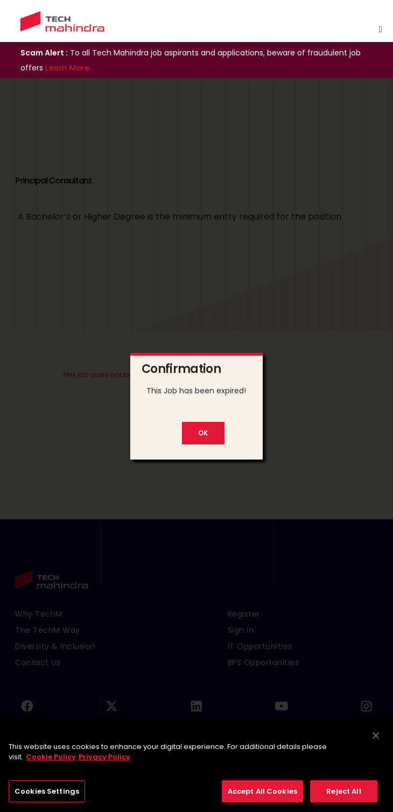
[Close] (376, 739)
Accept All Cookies (262, 794)
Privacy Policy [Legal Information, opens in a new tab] (104, 760)
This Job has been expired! (196, 390)
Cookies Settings (47, 794)
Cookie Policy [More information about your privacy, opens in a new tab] (51, 760)
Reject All (343, 794)
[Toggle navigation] (380, 30)
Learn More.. (69, 67)
